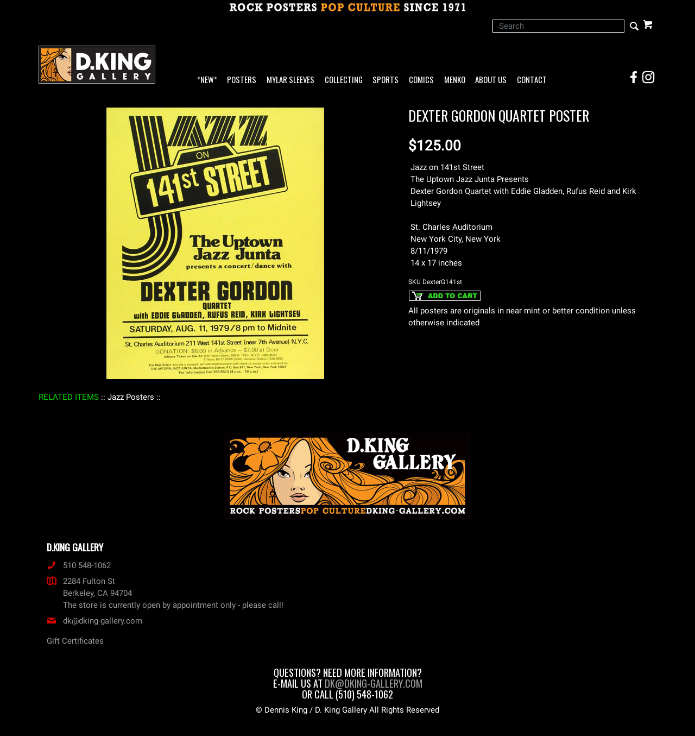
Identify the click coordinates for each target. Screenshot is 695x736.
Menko (454, 80)
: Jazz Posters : (131, 397)
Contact (532, 80)
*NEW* (207, 80)
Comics (421, 80)
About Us (491, 80)
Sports (385, 80)
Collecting (344, 80)
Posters (241, 80)
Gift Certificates (75, 641)
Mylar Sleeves (290, 80)
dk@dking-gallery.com (94, 621)
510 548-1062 (79, 565)
